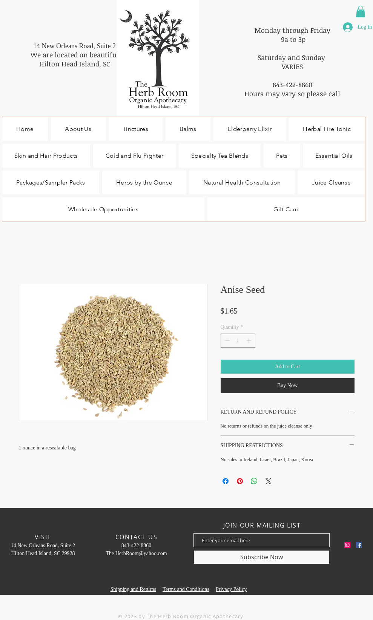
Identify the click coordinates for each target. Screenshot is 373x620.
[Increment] (249, 340)
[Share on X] (268, 481)
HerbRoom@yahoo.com (141, 553)
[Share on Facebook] (225, 481)
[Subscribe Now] (261, 557)
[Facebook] (359, 545)
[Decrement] (226, 340)
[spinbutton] (238, 340)
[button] (360, 11)
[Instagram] (347, 545)
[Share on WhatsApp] (254, 481)
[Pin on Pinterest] (239, 481)
